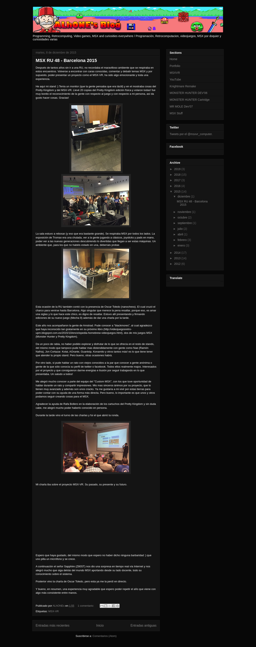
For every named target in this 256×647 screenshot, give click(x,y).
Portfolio (175, 66)
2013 (177, 258)
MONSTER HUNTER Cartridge (190, 99)
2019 (177, 169)
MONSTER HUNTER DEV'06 (188, 93)
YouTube (175, 79)
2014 (177, 252)
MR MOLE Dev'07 (181, 106)
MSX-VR (53, 611)
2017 (177, 180)
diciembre (184, 196)
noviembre (184, 212)
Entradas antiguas (143, 625)
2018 (177, 174)
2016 (177, 186)
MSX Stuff (176, 113)
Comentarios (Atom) (104, 636)
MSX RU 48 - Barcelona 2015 (66, 60)
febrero (182, 240)
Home (173, 59)
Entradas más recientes (52, 625)
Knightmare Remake (183, 86)
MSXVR (175, 72)
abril (180, 234)
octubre (182, 217)
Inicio (100, 625)
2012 (177, 263)
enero (181, 245)
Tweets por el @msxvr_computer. (191, 134)
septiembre (185, 223)
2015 (177, 191)
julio (180, 228)
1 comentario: (86, 605)
